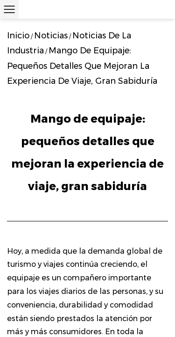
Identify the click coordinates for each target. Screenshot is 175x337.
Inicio (18, 35)
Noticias (51, 35)
